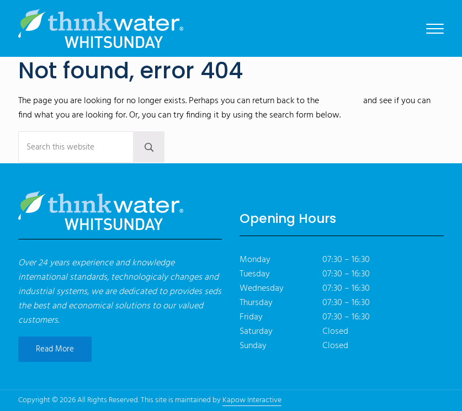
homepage (341, 101)
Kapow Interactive (252, 400)
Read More (55, 349)
